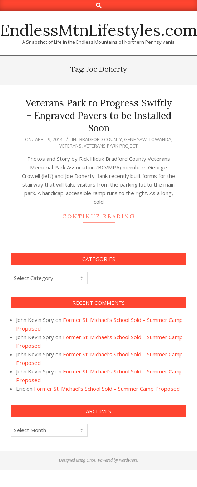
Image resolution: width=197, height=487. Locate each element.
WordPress (128, 460)
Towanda (160, 139)
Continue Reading (98, 216)
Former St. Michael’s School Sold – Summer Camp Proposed (107, 388)
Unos (91, 460)
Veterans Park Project (111, 146)
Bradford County (100, 139)
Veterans (70, 146)
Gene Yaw (135, 139)
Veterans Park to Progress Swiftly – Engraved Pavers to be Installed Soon (98, 115)
